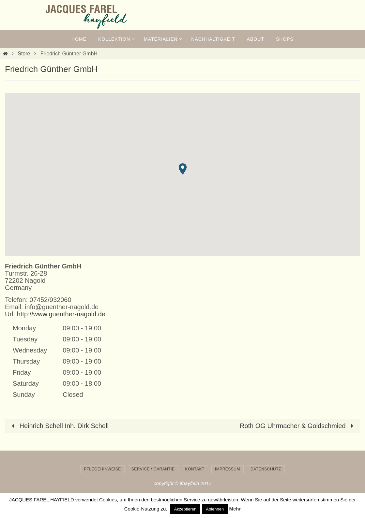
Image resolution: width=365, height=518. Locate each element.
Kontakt (195, 469)
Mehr (235, 508)
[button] (183, 169)
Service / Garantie (153, 469)
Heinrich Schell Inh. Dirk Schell (58, 425)
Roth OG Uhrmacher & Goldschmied (298, 425)
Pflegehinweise (102, 469)
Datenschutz (266, 469)
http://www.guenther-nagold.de (61, 314)
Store (24, 53)
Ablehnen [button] (215, 509)
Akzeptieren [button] (185, 509)
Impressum (227, 469)
